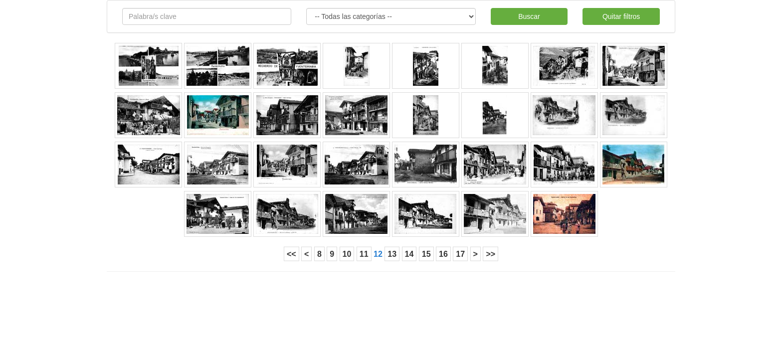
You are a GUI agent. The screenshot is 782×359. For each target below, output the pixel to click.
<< (291, 254)
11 (364, 254)
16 (443, 254)
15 (426, 254)
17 (460, 254)
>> (490, 254)
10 (347, 254)
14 (409, 254)
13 (392, 254)
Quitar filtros (621, 16)
